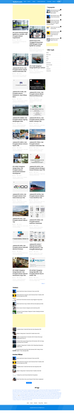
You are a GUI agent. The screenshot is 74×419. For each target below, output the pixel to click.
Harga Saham (41, 395)
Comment (20, 39)
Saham (31, 399)
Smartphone (52, 399)
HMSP (51, 395)
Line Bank (18, 398)
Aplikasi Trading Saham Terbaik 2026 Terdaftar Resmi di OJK (28, 334)
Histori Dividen (47, 395)
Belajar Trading (23, 392)
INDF (60, 395)
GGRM (37, 395)
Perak (56, 398)
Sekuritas (46, 399)
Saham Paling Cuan (36, 399)
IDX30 (55, 395)
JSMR (31, 396)
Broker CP (57, 392)
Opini (47, 398)
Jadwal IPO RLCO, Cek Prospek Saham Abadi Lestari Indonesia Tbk (20, 69)
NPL (43, 398)
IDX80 (58, 395)
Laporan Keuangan (49, 64)
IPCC (17, 396)
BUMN (57, 394)
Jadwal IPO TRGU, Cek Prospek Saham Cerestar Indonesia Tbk (37, 143)
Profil (22, 399)
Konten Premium (51, 396)
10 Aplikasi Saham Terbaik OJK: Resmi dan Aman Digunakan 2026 (29, 330)
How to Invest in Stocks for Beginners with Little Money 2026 (28, 309)
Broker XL (46, 394)
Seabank (42, 399)
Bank (42, 391)
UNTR (28, 401)
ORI (49, 398)
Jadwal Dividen (48, 62)
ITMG (21, 396)
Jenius (29, 396)
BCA (59, 391)
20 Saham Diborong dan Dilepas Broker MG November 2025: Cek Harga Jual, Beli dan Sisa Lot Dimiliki (30, 343)
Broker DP (15, 394)
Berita (27, 392)
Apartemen (34, 391)
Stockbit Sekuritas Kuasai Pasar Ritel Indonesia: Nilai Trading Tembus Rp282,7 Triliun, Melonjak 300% (30, 351)
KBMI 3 (39, 396)
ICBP (53, 395)
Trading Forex (48, 68)
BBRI (58, 391)
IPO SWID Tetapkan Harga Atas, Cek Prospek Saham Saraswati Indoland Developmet (19, 170)
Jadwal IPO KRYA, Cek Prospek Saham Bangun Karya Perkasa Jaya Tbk (37, 169)
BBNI (56, 391)
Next (43, 285)
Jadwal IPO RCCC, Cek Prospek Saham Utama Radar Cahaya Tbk (37, 119)
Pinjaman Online (18, 399)
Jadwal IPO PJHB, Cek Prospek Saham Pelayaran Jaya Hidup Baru (20, 94)
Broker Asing (47, 392)
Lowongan (23, 398)
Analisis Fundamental (28, 391)
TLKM (58, 399)
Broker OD (37, 394)
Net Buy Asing (32, 398)
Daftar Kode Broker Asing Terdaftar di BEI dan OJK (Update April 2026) (30, 305)
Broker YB (50, 394)
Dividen (47, 58)
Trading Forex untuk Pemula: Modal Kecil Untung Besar (27, 376)
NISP (41, 398)
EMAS (32, 395)
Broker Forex (19, 394)
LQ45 (26, 398)
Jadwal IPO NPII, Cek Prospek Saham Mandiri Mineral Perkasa (19, 248)
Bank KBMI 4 (46, 391)
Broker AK (43, 392)
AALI (13, 391)
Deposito (22, 395)
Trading (47, 66)
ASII (40, 391)
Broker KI (24, 394)
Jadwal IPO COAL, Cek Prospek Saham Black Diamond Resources (36, 94)
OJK (45, 398)
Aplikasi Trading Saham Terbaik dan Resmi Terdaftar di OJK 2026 (29, 372)
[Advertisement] (29, 12)
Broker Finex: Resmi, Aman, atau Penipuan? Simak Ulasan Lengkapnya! (30, 380)
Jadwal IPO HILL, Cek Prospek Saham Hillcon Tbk (20, 220)
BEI (30, 105)
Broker (47, 56)
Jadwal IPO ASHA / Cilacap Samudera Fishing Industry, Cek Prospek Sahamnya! (36, 246)
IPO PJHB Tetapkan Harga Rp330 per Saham (35, 67)
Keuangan (43, 396)
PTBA (25, 399)
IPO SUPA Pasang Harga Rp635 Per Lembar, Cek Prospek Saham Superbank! (20, 35)
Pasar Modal (52, 398)
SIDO (49, 399)
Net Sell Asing (37, 398)
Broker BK (53, 392)
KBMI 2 (36, 396)
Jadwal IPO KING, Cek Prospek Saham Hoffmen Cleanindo (36, 221)
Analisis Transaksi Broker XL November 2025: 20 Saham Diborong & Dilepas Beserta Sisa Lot (29, 339)
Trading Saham (48, 70)
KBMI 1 (33, 396)
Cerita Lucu (18, 395)
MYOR (28, 398)
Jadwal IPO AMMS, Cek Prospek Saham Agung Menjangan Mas (20, 119)
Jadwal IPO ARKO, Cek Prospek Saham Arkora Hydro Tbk (20, 143)
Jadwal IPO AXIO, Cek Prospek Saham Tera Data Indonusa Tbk (20, 196)
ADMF (16, 391)
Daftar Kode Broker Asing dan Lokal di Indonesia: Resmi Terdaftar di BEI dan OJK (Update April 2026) (30, 297)
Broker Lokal (28, 394)
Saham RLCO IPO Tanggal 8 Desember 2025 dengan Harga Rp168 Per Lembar (36, 43)
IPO (14, 21)
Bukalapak (54, 394)
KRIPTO (55, 396)
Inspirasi (14, 396)
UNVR (31, 401)
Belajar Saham (48, 54)
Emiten (34, 395)
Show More (29, 384)
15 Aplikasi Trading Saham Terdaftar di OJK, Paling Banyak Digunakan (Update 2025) (30, 347)
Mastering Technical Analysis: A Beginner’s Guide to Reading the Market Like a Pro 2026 (30, 313)
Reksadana (28, 399)
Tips (56, 399)
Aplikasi (47, 52)
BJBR (29, 392)
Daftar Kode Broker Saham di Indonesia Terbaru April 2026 (28, 292)
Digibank (26, 395)
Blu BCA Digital (33, 392)
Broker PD (42, 394)
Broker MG (33, 394)
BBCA (53, 391)
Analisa (22, 391)
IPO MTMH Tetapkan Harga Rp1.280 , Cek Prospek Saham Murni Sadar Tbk (36, 274)
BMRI (37, 392)
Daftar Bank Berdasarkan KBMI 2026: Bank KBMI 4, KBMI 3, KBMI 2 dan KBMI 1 (55, 11)
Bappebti (50, 391)
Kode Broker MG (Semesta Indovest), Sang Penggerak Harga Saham (29, 301)
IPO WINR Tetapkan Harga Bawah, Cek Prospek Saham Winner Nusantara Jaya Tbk (20, 274)
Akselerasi (19, 391)
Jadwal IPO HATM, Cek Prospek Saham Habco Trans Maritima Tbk (37, 196)
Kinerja (46, 396)
